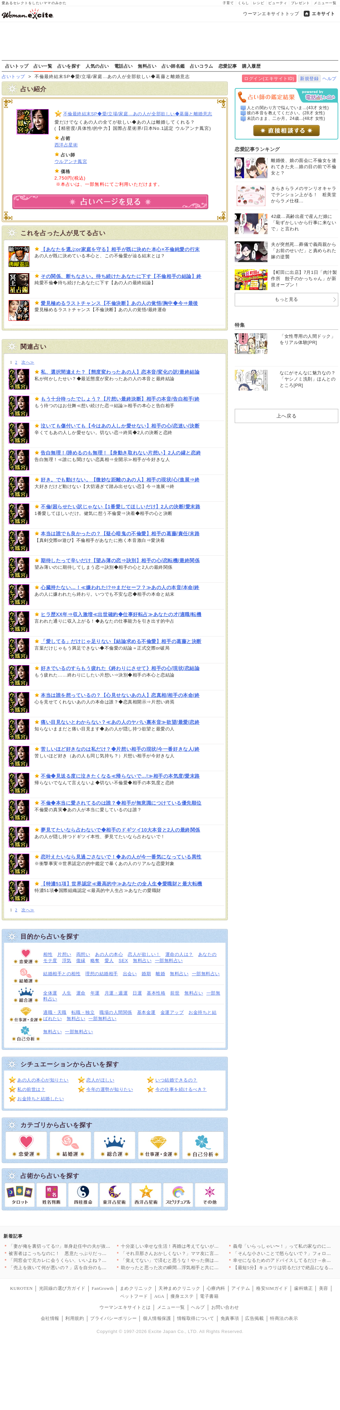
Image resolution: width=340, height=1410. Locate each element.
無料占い (147, 66)
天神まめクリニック (179, 1288)
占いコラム (201, 66)
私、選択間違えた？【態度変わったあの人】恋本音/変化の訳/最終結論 (120, 372)
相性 (47, 954)
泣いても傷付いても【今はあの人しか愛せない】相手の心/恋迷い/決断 (120, 426)
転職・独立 (83, 1012)
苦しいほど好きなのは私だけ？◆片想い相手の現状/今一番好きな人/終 (120, 749)
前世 (174, 993)
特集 (240, 325)
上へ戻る (286, 416)
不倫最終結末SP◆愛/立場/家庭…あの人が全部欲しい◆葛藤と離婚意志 (137, 113)
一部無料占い (169, 960)
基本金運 (146, 1012)
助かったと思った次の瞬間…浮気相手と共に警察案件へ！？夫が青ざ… (195, 1267)
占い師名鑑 (173, 66)
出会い (130, 973)
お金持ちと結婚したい (40, 1098)
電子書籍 (209, 1296)
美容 (323, 1288)
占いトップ (17, 66)
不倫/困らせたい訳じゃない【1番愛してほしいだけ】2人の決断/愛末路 (120, 506)
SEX (123, 960)
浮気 (66, 960)
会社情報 (50, 1318)
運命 (81, 993)
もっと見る (286, 299)
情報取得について (195, 1318)
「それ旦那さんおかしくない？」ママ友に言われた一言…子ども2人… (194, 1253)
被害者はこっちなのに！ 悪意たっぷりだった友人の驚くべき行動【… (83, 1253)
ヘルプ (329, 78)
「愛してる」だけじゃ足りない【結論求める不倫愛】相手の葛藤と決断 (121, 641)
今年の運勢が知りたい (109, 1089)
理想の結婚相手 (101, 973)
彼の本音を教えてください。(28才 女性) (286, 113)
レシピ (258, 3)
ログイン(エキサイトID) (269, 78)
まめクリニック (136, 1288)
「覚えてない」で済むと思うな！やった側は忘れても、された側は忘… (195, 1260)
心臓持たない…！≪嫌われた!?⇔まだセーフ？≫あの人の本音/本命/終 (120, 587)
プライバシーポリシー (113, 1318)
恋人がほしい (100, 1080)
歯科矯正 (303, 1288)
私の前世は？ (31, 1089)
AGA (159, 1296)
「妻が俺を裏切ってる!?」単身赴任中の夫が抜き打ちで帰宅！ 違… (79, 1246)
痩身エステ (182, 1296)
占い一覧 (42, 66)
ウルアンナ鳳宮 (71, 161)
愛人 (109, 960)
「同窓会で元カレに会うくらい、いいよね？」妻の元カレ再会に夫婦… (83, 1260)
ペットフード (134, 1296)
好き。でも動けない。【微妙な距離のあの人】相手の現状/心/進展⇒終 (120, 479)
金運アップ (172, 1012)
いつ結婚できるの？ (176, 1080)
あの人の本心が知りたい (43, 1080)
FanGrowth (102, 1288)
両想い (83, 954)
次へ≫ (27, 362)
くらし (243, 3)
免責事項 (230, 1318)
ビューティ (277, 3)
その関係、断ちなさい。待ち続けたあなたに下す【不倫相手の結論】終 (121, 276)
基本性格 (156, 993)
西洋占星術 (66, 144)
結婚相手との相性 (61, 973)
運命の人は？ (179, 954)
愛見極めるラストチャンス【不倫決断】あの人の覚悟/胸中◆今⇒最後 (119, 303)
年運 (95, 993)
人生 (66, 993)
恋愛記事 (227, 66)
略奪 (95, 960)
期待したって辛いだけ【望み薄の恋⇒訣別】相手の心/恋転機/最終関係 (120, 560)
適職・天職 (55, 1012)
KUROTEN (21, 1288)
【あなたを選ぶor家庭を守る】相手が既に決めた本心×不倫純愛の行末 (120, 249)
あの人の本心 (109, 954)
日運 (137, 993)
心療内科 (216, 1288)
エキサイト (323, 13)
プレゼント (300, 3)
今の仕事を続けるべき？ (181, 1089)
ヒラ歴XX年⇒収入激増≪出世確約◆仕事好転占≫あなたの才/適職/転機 (121, 614)
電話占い (123, 66)
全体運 (50, 993)
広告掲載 (254, 1318)
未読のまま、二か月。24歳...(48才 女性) (286, 118)
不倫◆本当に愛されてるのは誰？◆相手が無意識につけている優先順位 (121, 803)
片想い (64, 954)
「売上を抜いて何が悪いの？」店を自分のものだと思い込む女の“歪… (82, 1267)
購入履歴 (251, 66)
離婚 (160, 973)
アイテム (240, 1288)
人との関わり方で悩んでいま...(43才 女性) (288, 107)
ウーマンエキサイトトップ (271, 13)
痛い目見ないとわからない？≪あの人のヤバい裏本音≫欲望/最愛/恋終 (120, 722)
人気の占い (97, 66)
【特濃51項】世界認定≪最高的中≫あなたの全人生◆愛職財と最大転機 (121, 883)
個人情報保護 (157, 1318)
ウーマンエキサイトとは (125, 1307)
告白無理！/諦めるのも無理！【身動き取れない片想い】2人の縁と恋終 (121, 452)
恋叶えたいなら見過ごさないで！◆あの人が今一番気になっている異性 (121, 857)
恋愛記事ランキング (257, 149)
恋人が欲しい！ (144, 954)
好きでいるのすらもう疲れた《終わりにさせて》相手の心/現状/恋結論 (120, 668)
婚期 (146, 973)
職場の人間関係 (115, 1012)
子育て (228, 3)
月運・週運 (116, 993)
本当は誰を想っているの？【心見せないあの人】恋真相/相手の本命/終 (120, 695)
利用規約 (74, 1318)
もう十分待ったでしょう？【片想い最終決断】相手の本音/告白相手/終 (120, 399)
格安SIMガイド (272, 1288)
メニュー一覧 (325, 3)
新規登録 (309, 78)
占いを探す (69, 66)
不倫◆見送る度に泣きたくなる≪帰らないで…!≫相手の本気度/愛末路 (120, 776)
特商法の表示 (284, 1318)
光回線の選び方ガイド (62, 1288)
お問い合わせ (225, 1307)
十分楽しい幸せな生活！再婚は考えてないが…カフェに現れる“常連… (194, 1246)
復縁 (81, 960)
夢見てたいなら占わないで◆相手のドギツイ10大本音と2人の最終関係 (120, 830)
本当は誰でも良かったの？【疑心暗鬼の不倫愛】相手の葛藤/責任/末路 (120, 533)
